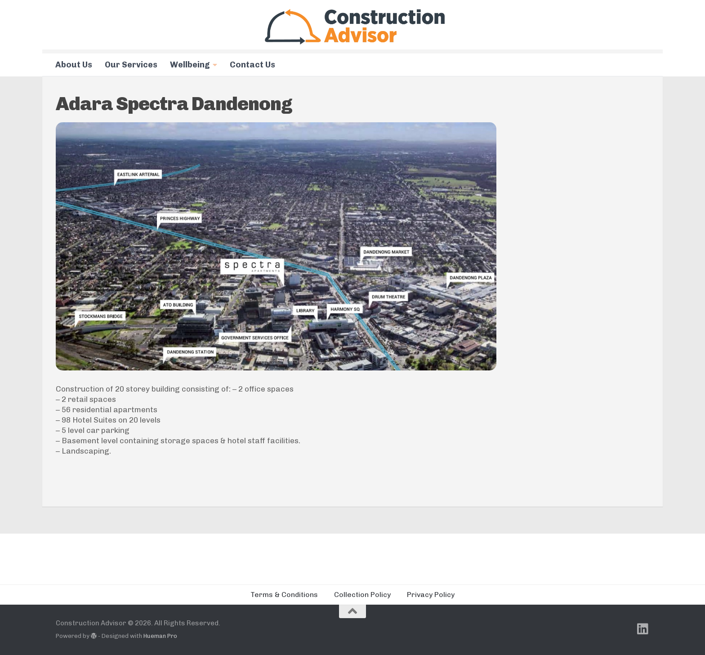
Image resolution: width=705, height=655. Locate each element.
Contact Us (252, 65)
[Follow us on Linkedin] (643, 629)
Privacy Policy (431, 594)
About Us (73, 65)
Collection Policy (362, 594)
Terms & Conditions (284, 594)
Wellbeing (190, 65)
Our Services (131, 65)
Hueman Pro (160, 636)
